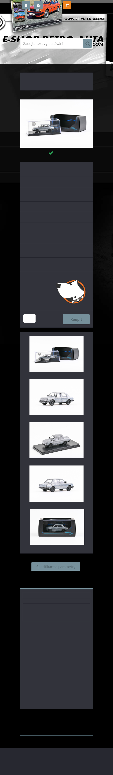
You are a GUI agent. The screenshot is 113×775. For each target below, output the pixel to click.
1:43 (77, 716)
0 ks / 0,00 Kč (82, 3)
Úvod (28, 63)
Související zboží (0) (56, 575)
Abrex (65, 716)
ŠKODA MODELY (45, 63)
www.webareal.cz (71, 724)
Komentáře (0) (42, 584)
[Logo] (53, 24)
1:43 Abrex (74, 720)
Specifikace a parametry (55, 566)
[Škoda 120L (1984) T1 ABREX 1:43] (56, 101)
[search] (87, 43)
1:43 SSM (54, 720)
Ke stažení (73, 584)
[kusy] (29, 318)
